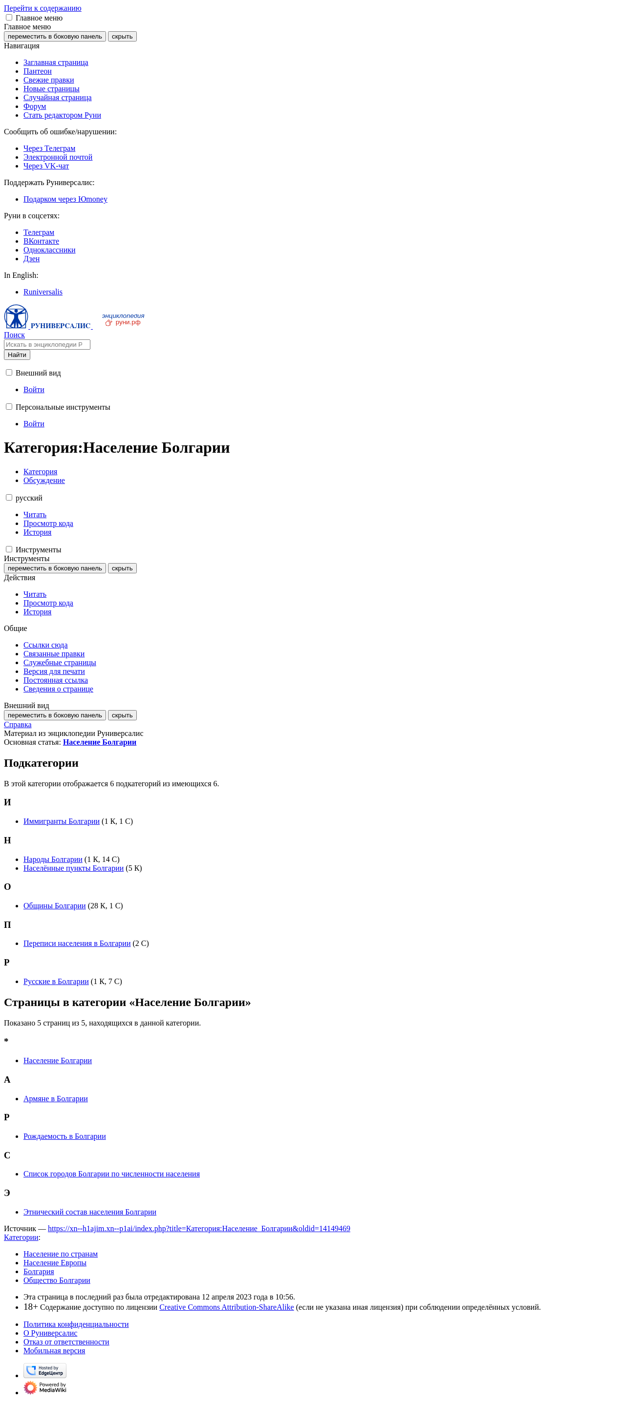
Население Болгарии (99, 742)
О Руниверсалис (50, 1333)
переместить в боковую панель (55, 36)
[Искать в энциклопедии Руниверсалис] (47, 344)
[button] (9, 17)
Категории (21, 1237)
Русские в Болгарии (56, 981)
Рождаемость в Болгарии (64, 1136)
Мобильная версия (54, 1350)
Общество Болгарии (56, 1280)
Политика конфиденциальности (76, 1324)
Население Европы (54, 1262)
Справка (18, 724)
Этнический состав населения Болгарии (89, 1212)
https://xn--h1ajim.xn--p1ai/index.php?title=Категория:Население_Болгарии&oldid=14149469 (199, 1228)
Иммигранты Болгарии (61, 821)
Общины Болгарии (54, 906)
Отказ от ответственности (66, 1342)
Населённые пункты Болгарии (73, 868)
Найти (17, 354)
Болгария (38, 1271)
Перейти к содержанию (43, 8)
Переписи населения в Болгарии (76, 943)
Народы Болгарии (53, 859)
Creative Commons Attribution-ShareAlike (226, 1307)
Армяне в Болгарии (55, 1098)
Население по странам (60, 1254)
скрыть (122, 36)
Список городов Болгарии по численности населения (111, 1174)
